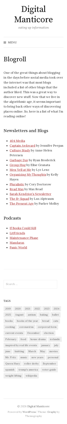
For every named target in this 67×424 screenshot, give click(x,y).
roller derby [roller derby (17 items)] (31, 363)
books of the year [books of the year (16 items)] (27, 320)
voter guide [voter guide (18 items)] (49, 369)
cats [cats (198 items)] (55, 320)
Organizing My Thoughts (28, 175)
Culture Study (20, 150)
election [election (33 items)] (49, 333)
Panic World (18, 247)
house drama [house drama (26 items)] (38, 339)
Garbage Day (19, 160)
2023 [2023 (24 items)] (46, 308)
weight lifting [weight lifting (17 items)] (13, 375)
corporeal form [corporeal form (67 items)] (47, 327)
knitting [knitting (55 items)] (19, 351)
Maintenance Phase (24, 238)
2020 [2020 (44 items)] (18, 308)
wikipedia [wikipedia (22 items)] (31, 375)
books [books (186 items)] (9, 320)
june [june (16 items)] (7, 351)
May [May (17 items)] (42, 351)
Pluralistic (17, 184)
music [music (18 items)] (23, 357)
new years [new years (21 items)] (37, 357)
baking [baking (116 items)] (44, 314)
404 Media (17, 141)
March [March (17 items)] (32, 351)
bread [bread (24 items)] (45, 320)
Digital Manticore (33, 14)
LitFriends (17, 233)
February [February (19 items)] (10, 339)
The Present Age (22, 204)
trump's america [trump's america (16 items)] (28, 369)
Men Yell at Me (20, 170)
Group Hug (18, 165)
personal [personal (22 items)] (53, 357)
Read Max (17, 189)
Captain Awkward (22, 146)
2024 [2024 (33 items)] (56, 308)
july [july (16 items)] (56, 345)
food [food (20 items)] (23, 339)
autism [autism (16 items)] (32, 314)
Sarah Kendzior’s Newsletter (30, 194)
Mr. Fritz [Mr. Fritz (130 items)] (10, 357)
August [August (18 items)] (19, 314)
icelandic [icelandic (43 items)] (55, 339)
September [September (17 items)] (49, 363)
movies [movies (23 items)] (53, 351)
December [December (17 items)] (33, 333)
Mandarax (17, 243)
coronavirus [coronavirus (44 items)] (26, 327)
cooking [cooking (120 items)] (10, 327)
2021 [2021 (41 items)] (27, 308)
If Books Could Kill (23, 228)
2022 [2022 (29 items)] (37, 308)
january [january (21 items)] (45, 345)
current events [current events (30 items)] (14, 333)
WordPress (29, 412)
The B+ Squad (19, 199)
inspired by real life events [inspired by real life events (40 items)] (21, 345)
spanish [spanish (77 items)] (9, 369)
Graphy (51, 412)
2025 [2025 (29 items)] (8, 314)
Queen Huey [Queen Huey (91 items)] (12, 363)
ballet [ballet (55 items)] (55, 314)
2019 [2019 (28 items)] (8, 308)
